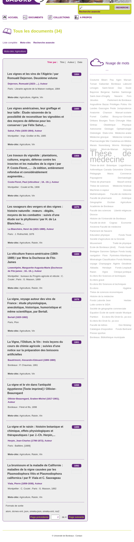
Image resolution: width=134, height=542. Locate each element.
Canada (108, 169)
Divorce (94, 214)
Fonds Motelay (123, 259)
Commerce (125, 173)
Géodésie (126, 263)
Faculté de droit (98, 222)
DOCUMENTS (35, 17)
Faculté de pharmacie (101, 198)
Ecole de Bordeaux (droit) (103, 247)
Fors (129, 96)
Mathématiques (97, 194)
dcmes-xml (17, 511)
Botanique (111, 165)
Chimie (127, 169)
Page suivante (76, 517)
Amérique (126, 198)
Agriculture (25, 97)
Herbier (127, 300)
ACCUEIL (13, 17)
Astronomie (95, 128)
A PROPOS (86, 17)
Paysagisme (96, 177)
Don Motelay (125, 325)
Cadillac (104, 116)
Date (79, 62)
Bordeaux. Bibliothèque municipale (107, 337)
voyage (93, 263)
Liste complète (10, 42)
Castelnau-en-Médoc (120, 141)
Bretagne (94, 251)
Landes (93, 108)
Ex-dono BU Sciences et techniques (108, 284)
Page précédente (39, 517)
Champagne (105, 263)
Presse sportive (98, 333)
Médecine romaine (122, 137)
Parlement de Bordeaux (119, 100)
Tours (111, 120)
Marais (93, 145)
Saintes (115, 92)
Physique (126, 124)
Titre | (63, 62)
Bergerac (105, 92)
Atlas (128, 120)
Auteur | (72, 62)
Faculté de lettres (98, 325)
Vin (41, 97)
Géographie (96, 202)
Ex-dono (94, 288)
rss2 (57, 511)
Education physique (100, 235)
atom (8, 511)
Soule (128, 88)
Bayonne (94, 92)
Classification (109, 259)
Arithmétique (96, 169)
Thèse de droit (97, 165)
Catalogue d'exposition (101, 329)
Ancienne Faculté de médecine (105, 226)
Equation (94, 312)
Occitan (111, 202)
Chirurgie (120, 120)
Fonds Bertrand (123, 329)
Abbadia (94, 267)
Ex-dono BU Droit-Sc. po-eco (116, 317)
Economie (126, 222)
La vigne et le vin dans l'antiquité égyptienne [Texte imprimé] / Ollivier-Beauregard (31, 389)
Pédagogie (95, 173)
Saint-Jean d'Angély (100, 96)
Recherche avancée (89, 12)
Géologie (109, 128)
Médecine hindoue (122, 186)
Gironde (127, 190)
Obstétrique (110, 124)
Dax (120, 88)
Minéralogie (96, 259)
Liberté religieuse (122, 210)
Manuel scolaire (123, 112)
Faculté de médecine (120, 194)
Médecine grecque (99, 137)
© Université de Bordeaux (63, 536)
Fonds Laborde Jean (100, 300)
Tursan (93, 84)
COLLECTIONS (61, 17)
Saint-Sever (108, 88)
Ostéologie (95, 133)
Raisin (35, 242)
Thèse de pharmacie (100, 181)
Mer (108, 141)
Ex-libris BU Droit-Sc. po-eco (104, 321)
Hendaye (106, 267)
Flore (105, 255)
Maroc (110, 173)
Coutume (94, 80)
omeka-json (35, 511)
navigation (95, 255)
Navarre (118, 96)
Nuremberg (104, 145)
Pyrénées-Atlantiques (120, 255)
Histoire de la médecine (102, 296)
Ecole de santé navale (111, 312)
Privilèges (115, 104)
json (26, 511)
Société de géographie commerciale (108, 308)
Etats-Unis (108, 133)
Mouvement (96, 243)
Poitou (124, 104)
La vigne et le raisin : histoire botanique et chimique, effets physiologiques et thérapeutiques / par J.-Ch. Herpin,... (35, 431)
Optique (114, 251)
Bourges (103, 120)
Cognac (113, 222)
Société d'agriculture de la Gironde (107, 239)
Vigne (105, 272)
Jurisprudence (124, 108)
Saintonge (126, 92)
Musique (127, 312)
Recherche (122, 7)
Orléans (94, 120)
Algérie (34, 97)
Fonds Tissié (125, 235)
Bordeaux (116, 84)
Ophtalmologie (124, 128)
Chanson (107, 112)
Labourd (127, 84)
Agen (118, 80)
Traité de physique (122, 243)
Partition (94, 317)
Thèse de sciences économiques (106, 292)
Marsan (127, 80)
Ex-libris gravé (97, 280)
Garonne (104, 251)
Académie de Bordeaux (101, 206)
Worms (115, 145)
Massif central (124, 181)
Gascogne (104, 108)
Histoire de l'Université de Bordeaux (108, 218)
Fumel (93, 116)
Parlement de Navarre (101, 231)
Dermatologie (124, 177)
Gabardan (104, 84)
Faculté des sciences (100, 210)
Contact (78, 536)
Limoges (94, 88)
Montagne (126, 145)
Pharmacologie (97, 141)
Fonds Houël (124, 247)
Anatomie (94, 112)
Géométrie (118, 169)
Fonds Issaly (125, 251)
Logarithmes (125, 165)
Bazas (105, 104)
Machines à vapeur (99, 190)
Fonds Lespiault (123, 267)
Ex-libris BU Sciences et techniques (108, 276)
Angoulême (95, 104)
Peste (113, 108)
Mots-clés (25, 42)
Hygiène (127, 288)
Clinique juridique (122, 272)
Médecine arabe (123, 133)
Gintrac (93, 124)
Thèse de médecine (110, 156)
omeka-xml (48, 511)
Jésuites (94, 100)
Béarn (104, 80)
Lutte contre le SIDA (100, 304)
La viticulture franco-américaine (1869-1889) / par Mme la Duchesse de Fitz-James (32, 258)
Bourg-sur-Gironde (122, 116)
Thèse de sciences (99, 186)
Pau (112, 80)
